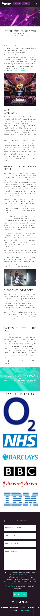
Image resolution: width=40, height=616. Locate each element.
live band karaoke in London (18, 233)
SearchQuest (25, 610)
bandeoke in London (17, 70)
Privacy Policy (10, 586)
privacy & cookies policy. (22, 574)
